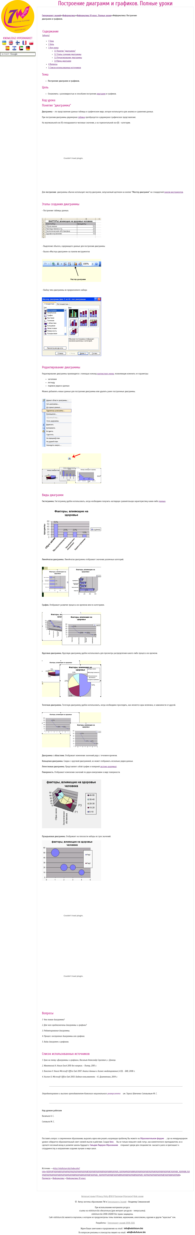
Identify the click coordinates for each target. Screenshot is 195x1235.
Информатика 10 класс (76, 1178)
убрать (46, 35)
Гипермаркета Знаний (117, 1202)
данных (162, 501)
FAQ (111, 1196)
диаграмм (101, 94)
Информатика (69, 15)
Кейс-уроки (138, 1196)
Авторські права (88, 1196)
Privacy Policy (103, 1196)
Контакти (128, 1196)
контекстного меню (105, 373)
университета (113, 1093)
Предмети (46, 1178)
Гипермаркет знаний (51, 15)
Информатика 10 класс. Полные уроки (94, 15)
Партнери (118, 1196)
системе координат (108, 766)
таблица (81, 117)
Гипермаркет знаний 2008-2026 (121, 1223)
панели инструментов (173, 192)
